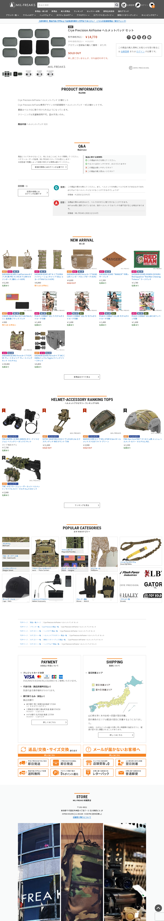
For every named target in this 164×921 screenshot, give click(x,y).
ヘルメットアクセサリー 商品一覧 (55, 635)
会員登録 (125, 51)
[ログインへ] (141, 5)
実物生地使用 (108, 11)
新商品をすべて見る (82, 377)
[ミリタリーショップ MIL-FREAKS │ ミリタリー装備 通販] (22, 5)
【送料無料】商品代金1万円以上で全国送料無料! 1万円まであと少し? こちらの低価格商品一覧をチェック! (82, 21)
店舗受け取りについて (82, 817)
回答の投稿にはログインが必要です (33, 192)
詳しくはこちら (49, 722)
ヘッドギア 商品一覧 (50, 631)
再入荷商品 (65, 11)
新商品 (54, 11)
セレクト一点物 (93, 11)
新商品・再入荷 (41, 11)
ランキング (78, 11)
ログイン (140, 51)
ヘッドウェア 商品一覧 (51, 644)
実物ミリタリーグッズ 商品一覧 (54, 639)
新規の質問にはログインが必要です (49, 167)
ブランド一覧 (34, 627)
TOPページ (24, 622)
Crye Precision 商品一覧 (50, 627)
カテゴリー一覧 (35, 631)
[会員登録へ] (127, 5)
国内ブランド (123, 11)
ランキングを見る (82, 505)
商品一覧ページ (35, 622)
